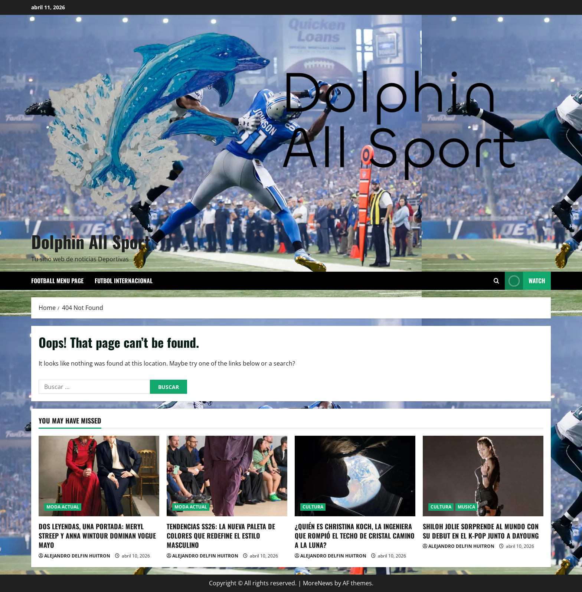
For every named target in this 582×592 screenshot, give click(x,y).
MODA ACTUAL (62, 507)
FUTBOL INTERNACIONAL (124, 280)
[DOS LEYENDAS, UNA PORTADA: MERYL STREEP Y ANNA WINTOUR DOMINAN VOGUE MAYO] (99, 476)
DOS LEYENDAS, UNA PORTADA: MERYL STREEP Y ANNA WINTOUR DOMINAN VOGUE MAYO (97, 535)
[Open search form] (496, 281)
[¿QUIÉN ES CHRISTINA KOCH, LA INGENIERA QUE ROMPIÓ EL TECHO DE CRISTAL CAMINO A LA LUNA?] (355, 476)
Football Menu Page (57, 280)
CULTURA (313, 507)
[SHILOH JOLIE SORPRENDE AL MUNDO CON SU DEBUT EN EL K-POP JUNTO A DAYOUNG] (483, 476)
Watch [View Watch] (525, 281)
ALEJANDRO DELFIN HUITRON (77, 556)
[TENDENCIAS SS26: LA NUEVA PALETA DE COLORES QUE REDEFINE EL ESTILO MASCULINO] (227, 476)
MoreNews (318, 583)
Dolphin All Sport (90, 241)
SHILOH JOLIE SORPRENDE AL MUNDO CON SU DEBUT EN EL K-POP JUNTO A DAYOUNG (481, 530)
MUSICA (466, 507)
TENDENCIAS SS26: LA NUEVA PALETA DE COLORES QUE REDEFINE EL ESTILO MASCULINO (221, 535)
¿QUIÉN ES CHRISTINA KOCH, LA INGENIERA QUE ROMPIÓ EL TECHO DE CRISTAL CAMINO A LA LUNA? (355, 535)
